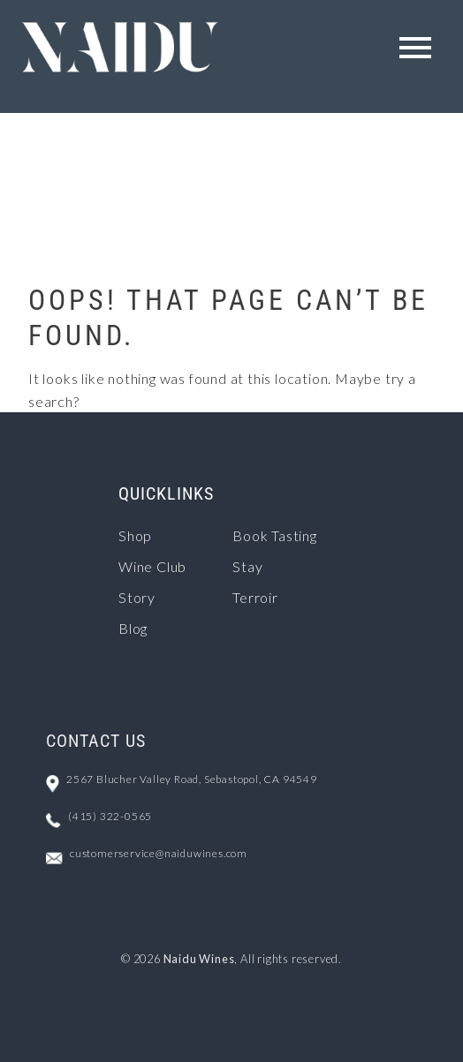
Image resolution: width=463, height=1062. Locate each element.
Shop (135, 535)
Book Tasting (274, 535)
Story (137, 597)
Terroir (255, 597)
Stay (247, 566)
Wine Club (152, 566)
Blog (133, 628)
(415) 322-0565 (110, 816)
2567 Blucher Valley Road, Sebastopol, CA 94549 (191, 779)
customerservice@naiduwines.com (158, 853)
